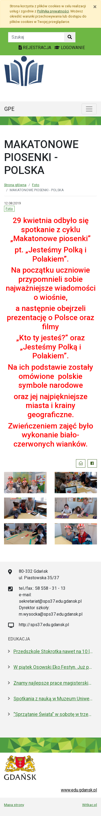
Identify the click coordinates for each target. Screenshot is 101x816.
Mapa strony (14, 805)
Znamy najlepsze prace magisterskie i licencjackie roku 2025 (53, 683)
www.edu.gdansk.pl (79, 790)
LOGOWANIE (69, 47)
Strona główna (15, 185)
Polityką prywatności (53, 11)
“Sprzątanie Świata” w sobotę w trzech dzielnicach (53, 714)
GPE (9, 109)
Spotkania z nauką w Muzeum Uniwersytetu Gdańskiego (53, 698)
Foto (35, 185)
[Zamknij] (95, 7)
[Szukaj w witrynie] (69, 37)
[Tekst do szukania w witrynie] (36, 37)
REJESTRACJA (35, 47)
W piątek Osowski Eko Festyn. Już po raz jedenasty (53, 667)
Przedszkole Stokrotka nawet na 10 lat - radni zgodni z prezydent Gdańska (53, 651)
